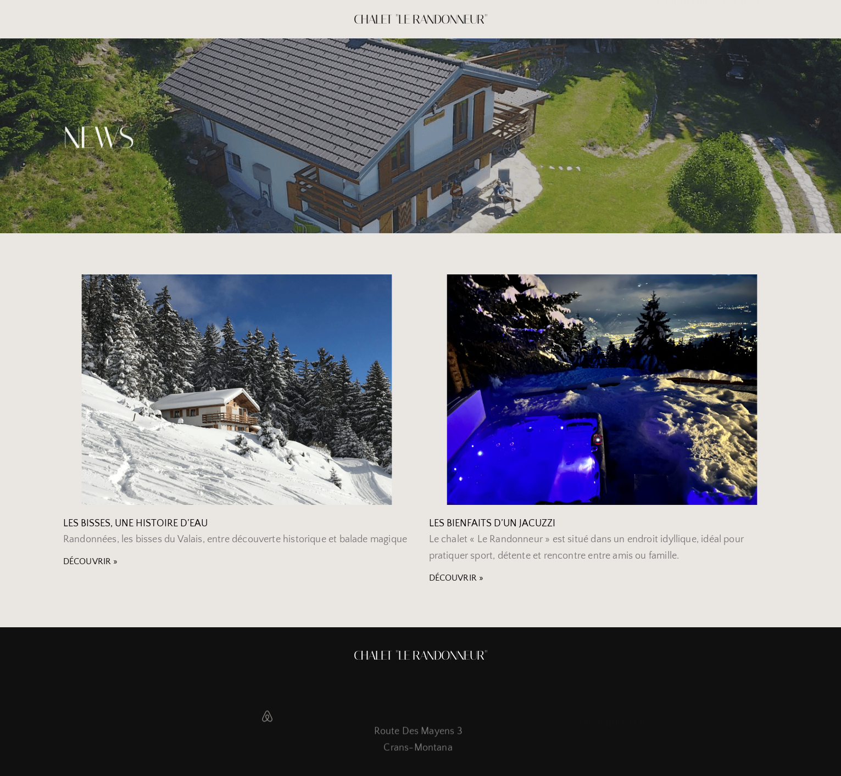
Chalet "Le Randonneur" (420, 19)
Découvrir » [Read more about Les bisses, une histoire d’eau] (90, 561)
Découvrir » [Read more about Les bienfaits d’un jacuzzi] (456, 578)
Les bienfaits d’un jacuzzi (492, 523)
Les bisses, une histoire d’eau (135, 523)
